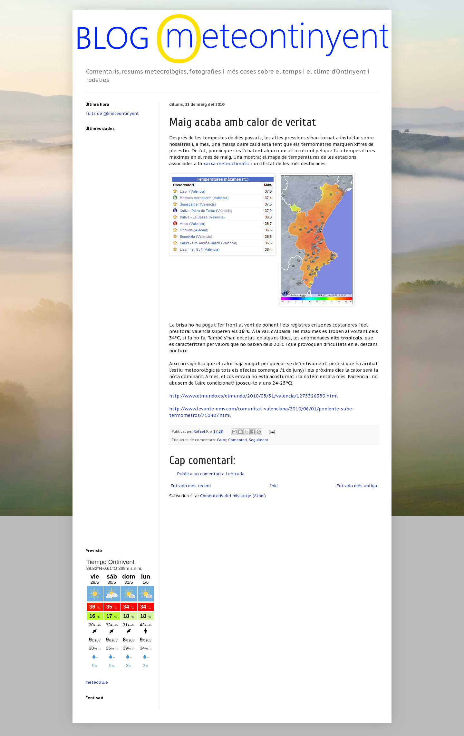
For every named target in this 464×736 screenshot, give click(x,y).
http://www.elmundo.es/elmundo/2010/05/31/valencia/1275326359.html (253, 396)
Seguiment (258, 439)
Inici (274, 486)
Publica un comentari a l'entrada (211, 474)
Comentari (237, 439)
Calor (221, 439)
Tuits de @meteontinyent (112, 113)
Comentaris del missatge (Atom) (233, 496)
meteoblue (96, 682)
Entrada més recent (191, 486)
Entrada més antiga (357, 486)
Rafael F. (202, 431)
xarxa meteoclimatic (226, 163)
